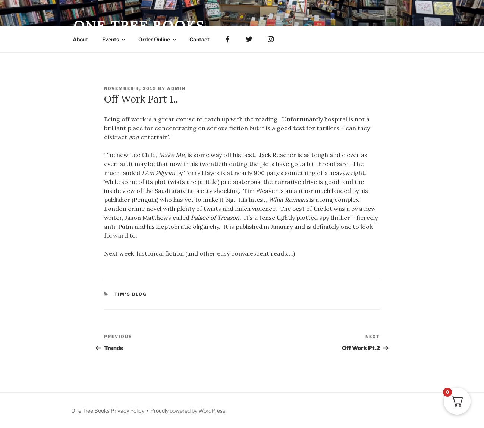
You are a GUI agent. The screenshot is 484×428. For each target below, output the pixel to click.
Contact (199, 39)
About (80, 39)
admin (176, 88)
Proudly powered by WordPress (187, 410)
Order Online (157, 39)
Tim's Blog (130, 294)
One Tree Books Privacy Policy (107, 410)
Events (114, 39)
